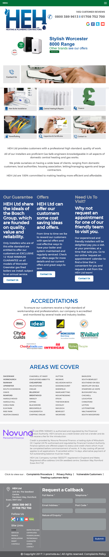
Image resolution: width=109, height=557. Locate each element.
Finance (14, 536)
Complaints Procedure (40, 474)
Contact (30, 547)
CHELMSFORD (35, 383)
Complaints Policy (95, 554)
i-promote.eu (52, 554)
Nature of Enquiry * (52, 515)
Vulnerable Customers (90, 474)
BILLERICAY (34, 392)
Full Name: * (48, 495)
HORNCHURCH (9, 379)
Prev (3, 45)
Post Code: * (81, 505)
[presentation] (62, 537)
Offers (29, 544)
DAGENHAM (8, 376)
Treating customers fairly (54, 477)
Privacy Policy (66, 474)
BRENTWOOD (35, 395)
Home (13, 530)
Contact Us (12, 280)
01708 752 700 (93, 17)
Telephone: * (81, 495)
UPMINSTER (8, 386)
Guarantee (31, 541)
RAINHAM (7, 383)
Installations (17, 538)
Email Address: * (50, 505)
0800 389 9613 (67, 17)
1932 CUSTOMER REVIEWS (90, 12)
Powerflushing (33, 536)
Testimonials (32, 538)
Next (105, 45)
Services (15, 533)
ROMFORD (7, 395)
